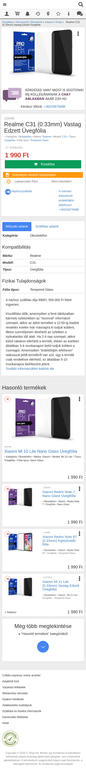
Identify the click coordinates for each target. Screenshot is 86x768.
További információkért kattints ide (30, 368)
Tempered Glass (39, 140)
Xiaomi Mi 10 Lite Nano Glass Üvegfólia (40, 451)
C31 (64, 136)
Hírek (5, 723)
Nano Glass (36, 460)
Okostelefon (25, 136)
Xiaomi (46, 456)
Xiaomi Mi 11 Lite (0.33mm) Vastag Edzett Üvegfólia (60, 585)
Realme (46, 136)
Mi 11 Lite (72, 595)
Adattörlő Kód (10, 681)
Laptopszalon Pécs (26, 181)
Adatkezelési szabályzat (17, 705)
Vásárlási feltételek (13, 687)
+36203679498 (54, 106)
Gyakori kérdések (13, 699)
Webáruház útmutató (15, 693)
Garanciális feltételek (15, 717)
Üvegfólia (9, 140)
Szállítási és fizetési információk (21, 711)
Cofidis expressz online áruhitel (21, 675)
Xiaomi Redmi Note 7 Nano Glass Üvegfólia (59, 494)
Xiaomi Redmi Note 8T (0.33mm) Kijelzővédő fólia (59, 540)
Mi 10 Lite (66, 456)
